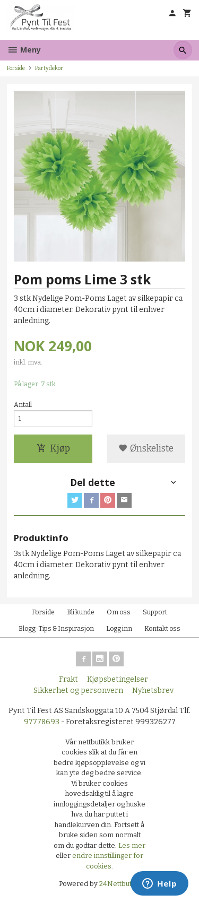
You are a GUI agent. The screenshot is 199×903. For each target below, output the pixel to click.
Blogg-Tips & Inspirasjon (56, 628)
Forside (16, 68)
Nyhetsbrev (153, 690)
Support (155, 612)
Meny (24, 50)
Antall (23, 405)
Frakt (68, 679)
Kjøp (53, 448)
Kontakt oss (162, 628)
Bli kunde (80, 612)
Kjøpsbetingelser (117, 679)
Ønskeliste (146, 448)
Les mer (131, 845)
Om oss (119, 612)
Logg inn (119, 628)
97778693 (41, 721)
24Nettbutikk (120, 884)
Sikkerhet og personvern (78, 690)
